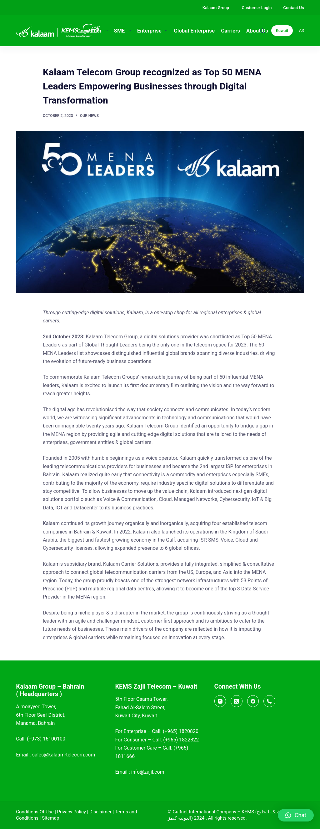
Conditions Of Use (34, 812)
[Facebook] (253, 701)
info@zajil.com (147, 772)
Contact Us (293, 7)
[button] (296, 815)
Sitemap (50, 818)
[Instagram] (220, 701)
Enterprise (153, 30)
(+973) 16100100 (46, 739)
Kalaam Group (216, 7)
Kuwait (282, 30)
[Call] (269, 701)
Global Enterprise (194, 31)
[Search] (262, 30)
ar (301, 30)
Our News (89, 116)
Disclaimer (100, 812)
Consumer (93, 30)
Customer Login (257, 7)
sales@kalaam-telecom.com (63, 755)
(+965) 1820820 (180, 731)
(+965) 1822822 (181, 740)
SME (123, 30)
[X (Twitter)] (236, 701)
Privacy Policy (71, 812)
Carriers (230, 31)
